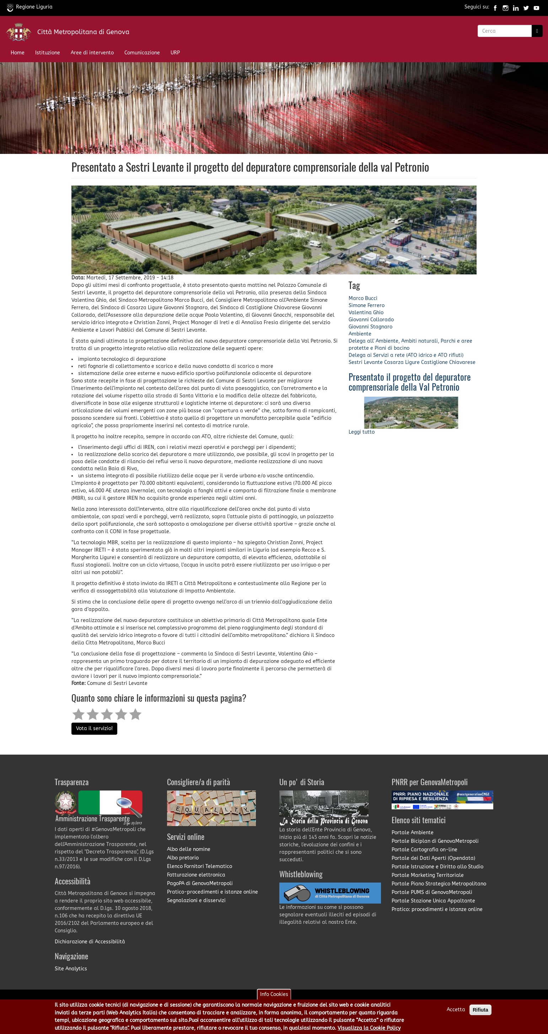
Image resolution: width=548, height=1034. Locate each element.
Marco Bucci (363, 298)
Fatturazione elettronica (196, 875)
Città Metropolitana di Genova (83, 32)
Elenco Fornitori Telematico (199, 866)
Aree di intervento (92, 53)
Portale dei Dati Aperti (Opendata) (433, 858)
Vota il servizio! (94, 728)
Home (18, 53)
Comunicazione (142, 53)
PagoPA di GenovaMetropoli (200, 883)
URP (175, 53)
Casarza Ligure (402, 362)
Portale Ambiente (413, 833)
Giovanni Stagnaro (370, 327)
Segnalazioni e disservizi (196, 901)
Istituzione (47, 53)
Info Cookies (274, 994)
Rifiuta (480, 1010)
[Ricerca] (537, 31)
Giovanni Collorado (371, 320)
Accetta (456, 1010)
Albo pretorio (183, 858)
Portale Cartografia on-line (424, 850)
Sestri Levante (366, 362)
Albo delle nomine (188, 849)
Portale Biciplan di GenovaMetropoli (435, 841)
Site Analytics (71, 969)
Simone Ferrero (367, 305)
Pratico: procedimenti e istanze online (437, 909)
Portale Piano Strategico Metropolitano (439, 884)
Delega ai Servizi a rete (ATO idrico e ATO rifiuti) (406, 355)
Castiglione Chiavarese (448, 362)
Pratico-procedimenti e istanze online (212, 892)
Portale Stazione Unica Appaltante (433, 901)
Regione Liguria (30, 7)
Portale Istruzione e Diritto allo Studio (437, 867)
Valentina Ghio (366, 313)
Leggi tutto (362, 432)
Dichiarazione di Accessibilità (90, 942)
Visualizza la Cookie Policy (369, 1028)
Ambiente (360, 334)
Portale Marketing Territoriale (428, 875)
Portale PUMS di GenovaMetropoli (432, 892)
